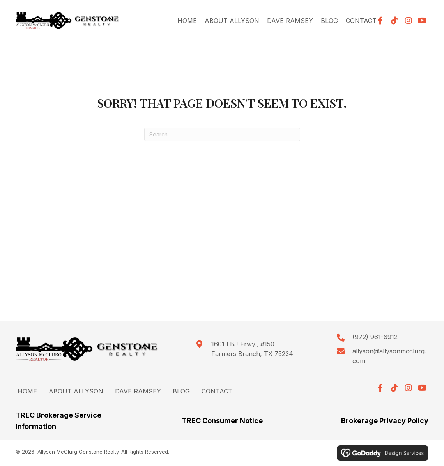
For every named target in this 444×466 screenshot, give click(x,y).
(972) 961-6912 (375, 337)
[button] (394, 21)
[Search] (222, 134)
